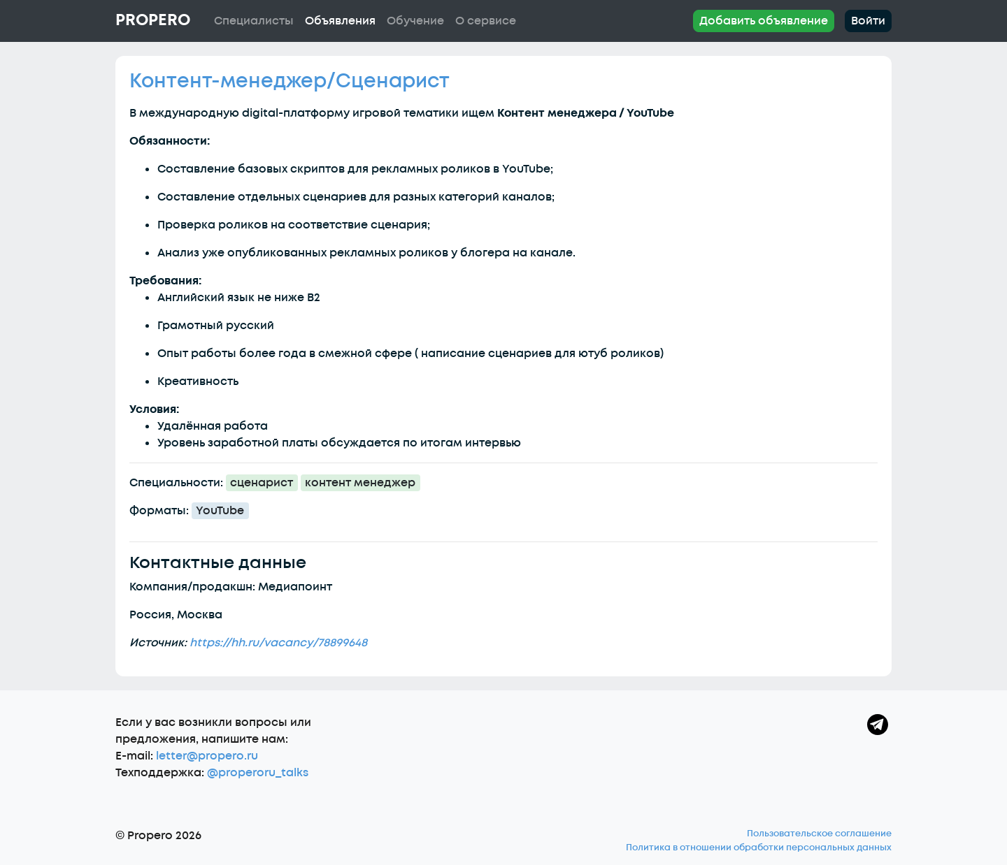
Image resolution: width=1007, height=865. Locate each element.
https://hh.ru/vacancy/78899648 (278, 642)
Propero (152, 20)
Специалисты (254, 21)
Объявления (340, 21)
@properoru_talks (257, 772)
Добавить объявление (763, 21)
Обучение (415, 21)
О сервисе (485, 21)
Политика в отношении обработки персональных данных (759, 847)
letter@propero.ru (207, 756)
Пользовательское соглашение (819, 833)
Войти (868, 21)
